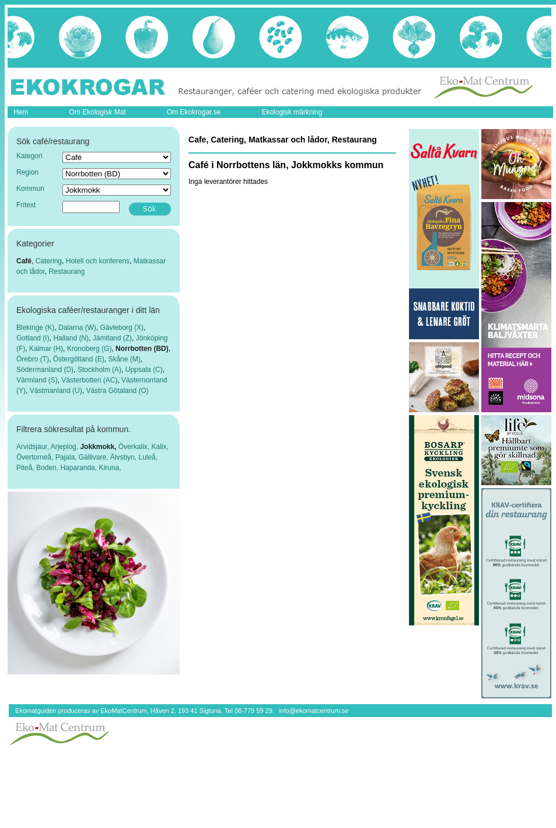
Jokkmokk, (99, 447)
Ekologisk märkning (291, 112)
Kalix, (159, 447)
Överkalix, (135, 447)
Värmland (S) (37, 380)
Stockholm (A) (99, 370)
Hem (20, 112)
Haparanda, (79, 468)
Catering (49, 261)
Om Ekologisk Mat (97, 112)
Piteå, (26, 468)
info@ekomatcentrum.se (313, 710)
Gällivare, (94, 457)
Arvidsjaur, (33, 447)
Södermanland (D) (45, 370)
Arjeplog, (66, 447)
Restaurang (66, 271)
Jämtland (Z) (112, 338)
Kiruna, (110, 468)
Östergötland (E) (78, 359)
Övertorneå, (35, 457)
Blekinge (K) (35, 327)
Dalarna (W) (77, 327)
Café (24, 261)
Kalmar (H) (46, 349)
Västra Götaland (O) (117, 391)
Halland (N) (71, 338)
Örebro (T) (32, 359)
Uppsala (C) (144, 370)
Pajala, (67, 457)
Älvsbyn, (124, 457)
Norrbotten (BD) (142, 349)
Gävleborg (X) (122, 327)
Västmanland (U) (56, 391)
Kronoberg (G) (89, 349)
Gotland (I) (33, 338)
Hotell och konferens (98, 261)
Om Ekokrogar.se (194, 112)
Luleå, (148, 457)
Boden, (48, 468)
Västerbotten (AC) (89, 380)
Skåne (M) (124, 359)
